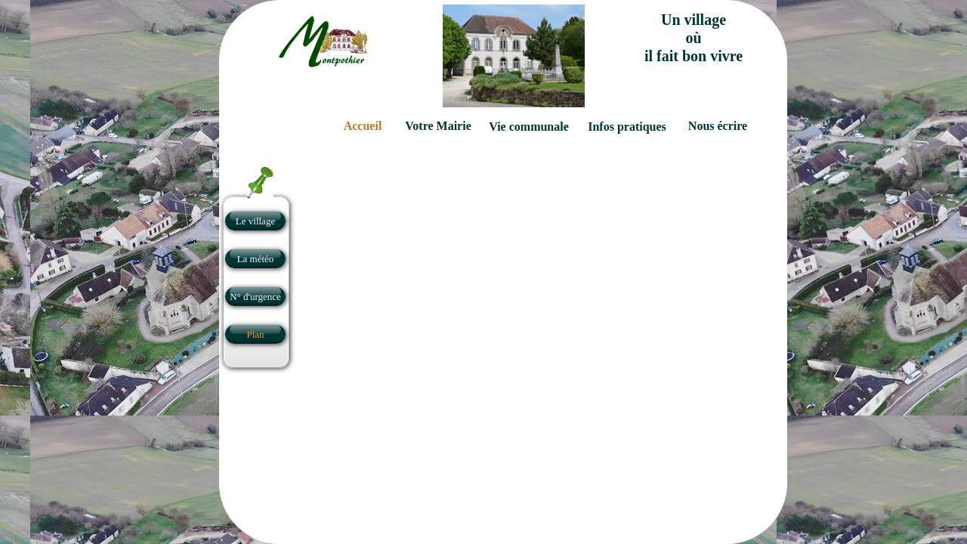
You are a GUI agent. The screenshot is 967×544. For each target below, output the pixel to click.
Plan (255, 334)
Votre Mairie (438, 125)
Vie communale (529, 126)
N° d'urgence (255, 296)
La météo (255, 258)
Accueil (363, 125)
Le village (255, 221)
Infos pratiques (627, 126)
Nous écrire (717, 125)
